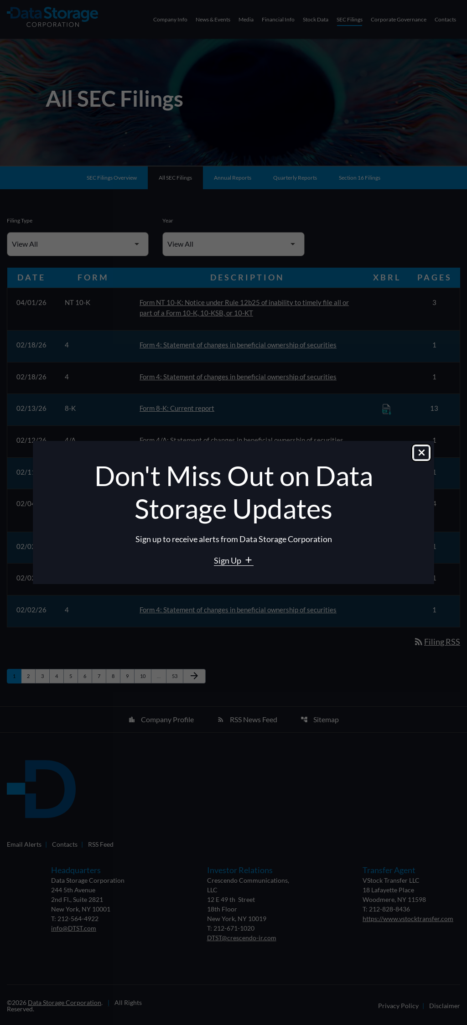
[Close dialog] (421, 453)
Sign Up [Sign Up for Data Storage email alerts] (228, 560)
